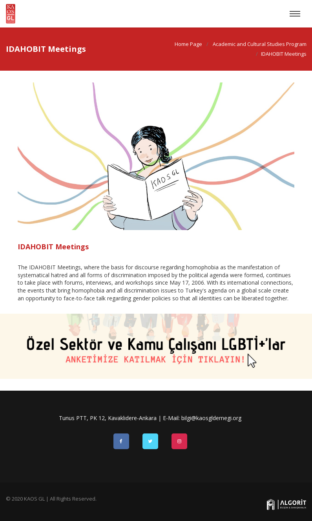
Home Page (188, 44)
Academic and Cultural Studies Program (259, 44)
